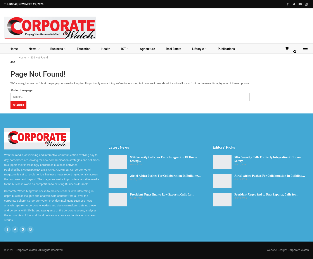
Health (105, 49)
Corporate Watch (298, 250)
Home (14, 49)
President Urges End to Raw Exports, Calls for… (162, 194)
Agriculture (147, 49)
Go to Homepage (21, 90)
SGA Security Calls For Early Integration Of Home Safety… (163, 159)
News (32, 49)
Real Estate (173, 49)
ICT (123, 49)
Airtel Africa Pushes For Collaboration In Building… (165, 176)
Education (83, 49)
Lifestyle (198, 49)
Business (56, 49)
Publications (226, 49)
